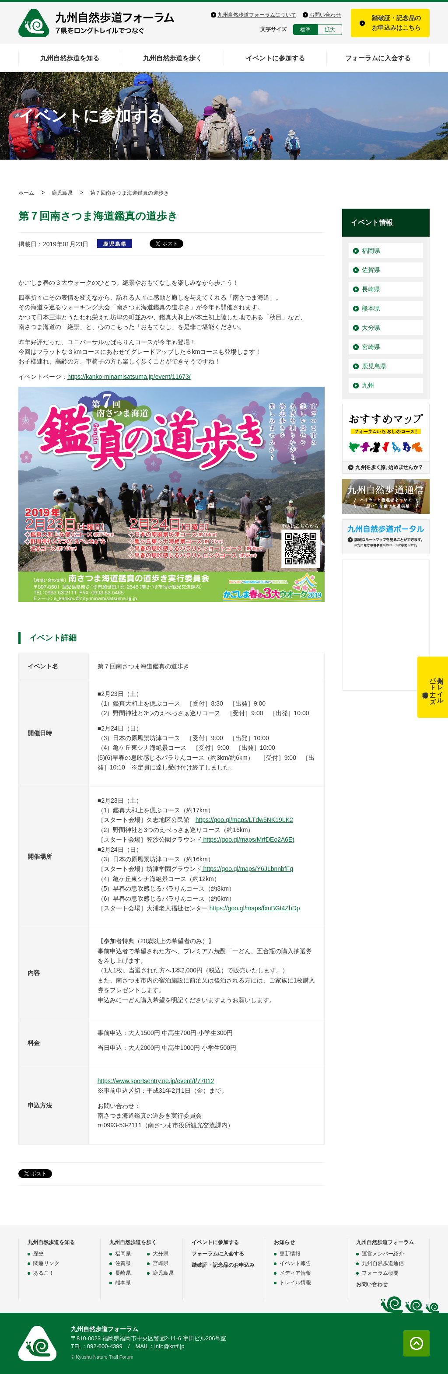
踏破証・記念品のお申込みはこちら (396, 22)
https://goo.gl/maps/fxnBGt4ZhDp (255, 908)
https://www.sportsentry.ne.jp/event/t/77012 (156, 1080)
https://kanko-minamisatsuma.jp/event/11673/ (129, 376)
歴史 (38, 1254)
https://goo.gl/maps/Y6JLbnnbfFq (247, 868)
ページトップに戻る (416, 1343)
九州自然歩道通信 (383, 1263)
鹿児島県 (62, 193)
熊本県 (371, 308)
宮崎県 (371, 346)
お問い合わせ (325, 15)
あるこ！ (43, 1273)
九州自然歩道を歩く (172, 58)
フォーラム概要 (380, 1273)
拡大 (330, 30)
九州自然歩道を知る (69, 58)
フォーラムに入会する (378, 58)
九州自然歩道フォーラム (101, 23)
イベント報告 (295, 1263)
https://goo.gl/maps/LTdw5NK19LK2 (244, 819)
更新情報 (290, 1254)
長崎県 (371, 289)
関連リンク (46, 1263)
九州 (368, 385)
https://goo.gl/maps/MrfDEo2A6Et (248, 839)
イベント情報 (372, 222)
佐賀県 (371, 269)
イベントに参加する (275, 58)
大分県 (371, 327)
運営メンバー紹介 (383, 1254)
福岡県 (371, 250)
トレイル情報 (295, 1283)
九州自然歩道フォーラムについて (256, 15)
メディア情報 (295, 1273)
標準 (305, 30)
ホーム (26, 193)
